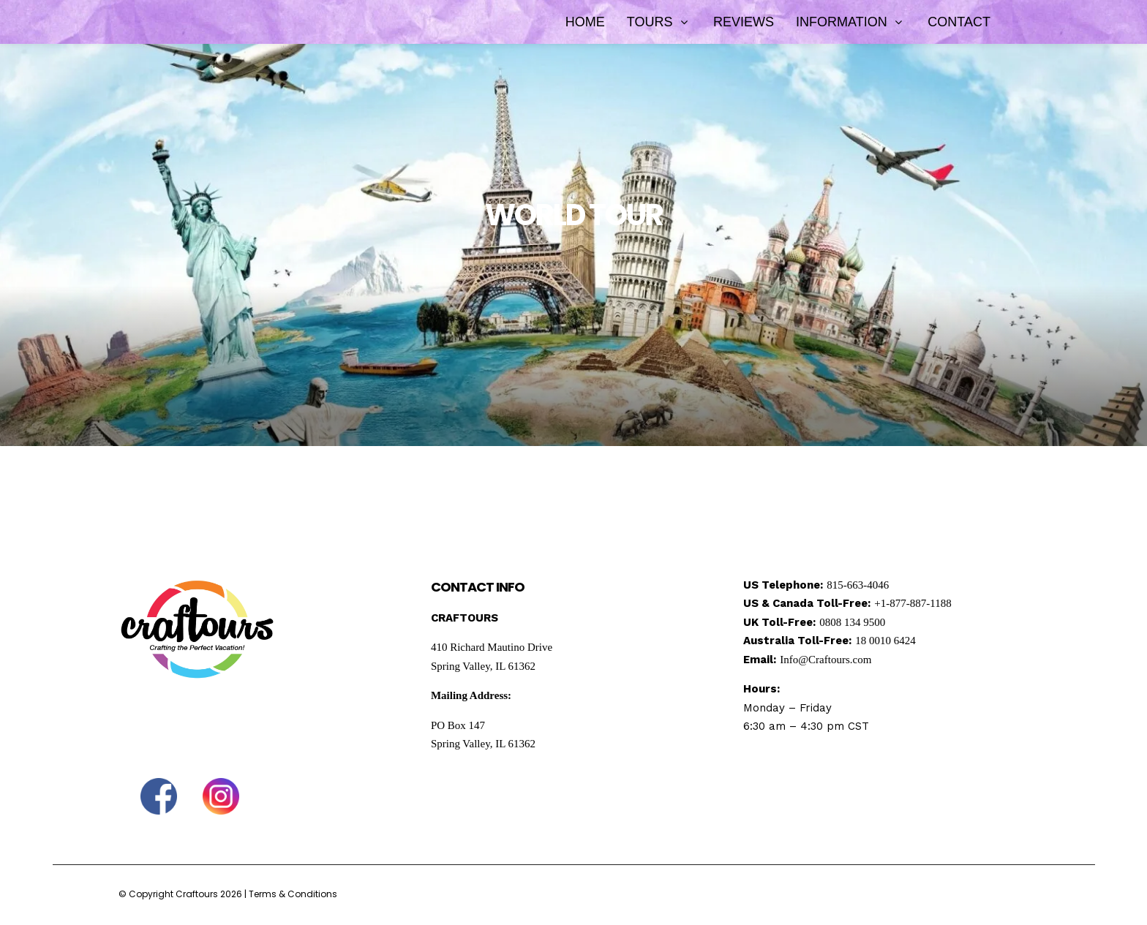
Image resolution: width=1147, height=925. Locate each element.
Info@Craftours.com (825, 659)
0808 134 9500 (852, 622)
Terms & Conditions (293, 894)
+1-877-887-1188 (912, 603)
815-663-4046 (858, 585)
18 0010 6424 (885, 640)
